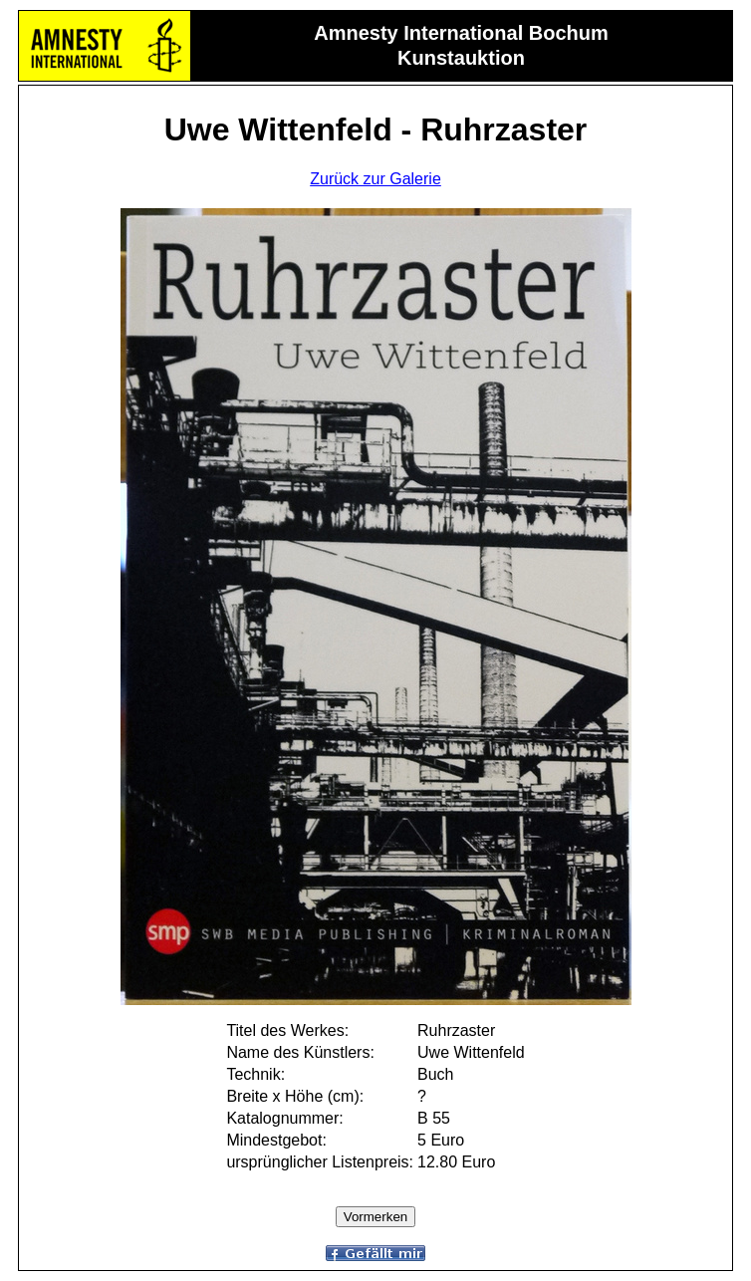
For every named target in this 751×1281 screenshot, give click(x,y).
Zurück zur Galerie (375, 178)
